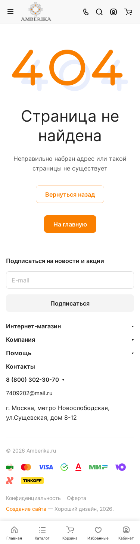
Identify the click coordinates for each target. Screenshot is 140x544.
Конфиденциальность (33, 498)
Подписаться (70, 303)
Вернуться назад (70, 194)
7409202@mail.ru (29, 393)
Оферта (76, 498)
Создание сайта (26, 509)
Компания (20, 339)
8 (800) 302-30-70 (32, 379)
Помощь (18, 353)
